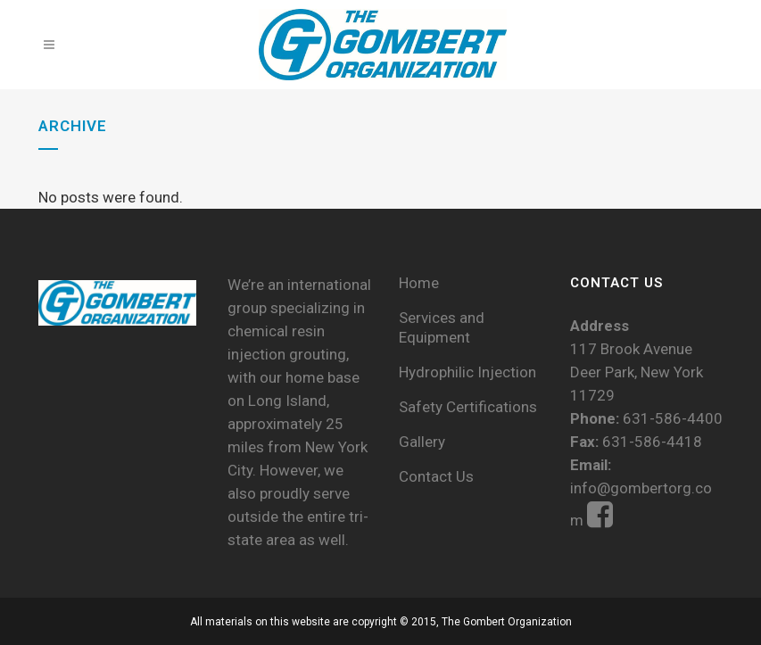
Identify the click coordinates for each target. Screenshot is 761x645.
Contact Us (436, 476)
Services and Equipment (441, 327)
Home (419, 283)
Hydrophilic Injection (467, 372)
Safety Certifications (468, 407)
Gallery (422, 442)
